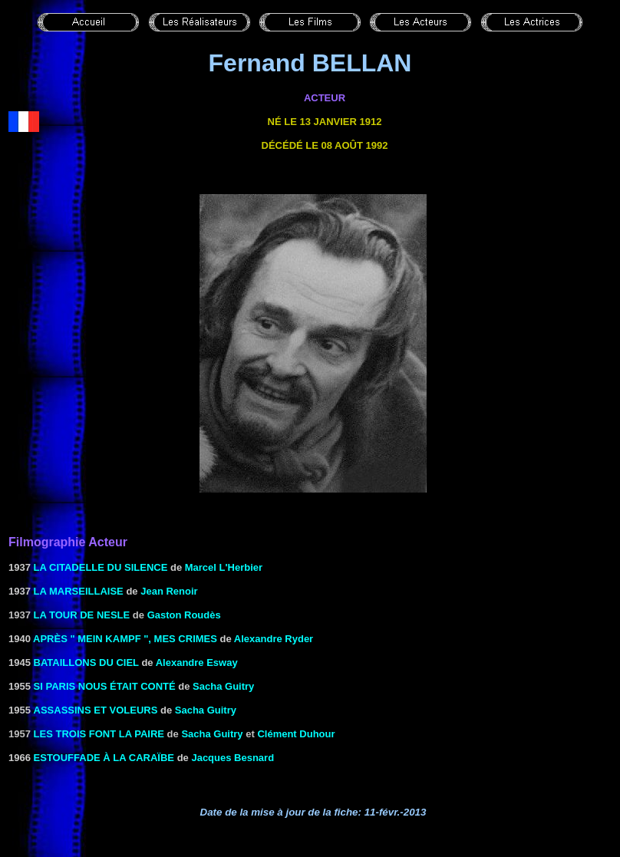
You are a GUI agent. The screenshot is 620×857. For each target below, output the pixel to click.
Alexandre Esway (197, 662)
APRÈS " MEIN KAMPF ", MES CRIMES (125, 638)
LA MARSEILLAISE (79, 591)
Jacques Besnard (232, 757)
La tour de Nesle (82, 615)
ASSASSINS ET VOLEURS (96, 710)
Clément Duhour (296, 734)
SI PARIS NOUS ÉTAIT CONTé (105, 686)
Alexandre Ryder (273, 638)
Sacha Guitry (223, 686)
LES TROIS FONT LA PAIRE (99, 734)
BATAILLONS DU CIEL (86, 662)
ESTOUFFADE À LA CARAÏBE (104, 757)
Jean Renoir (168, 591)
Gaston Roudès (184, 615)
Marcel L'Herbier (223, 567)
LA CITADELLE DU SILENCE (101, 567)
